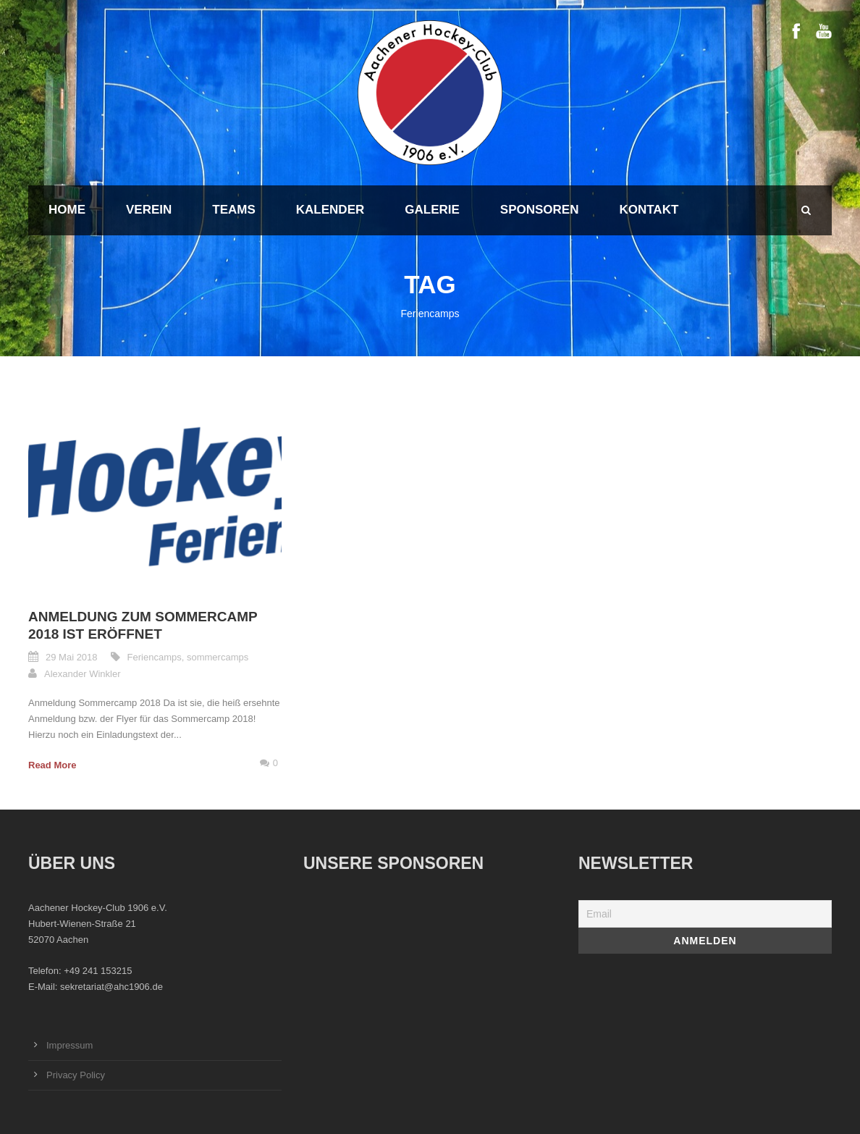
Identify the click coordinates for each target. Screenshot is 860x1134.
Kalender (330, 210)
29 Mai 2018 (72, 657)
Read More (52, 765)
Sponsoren (539, 210)
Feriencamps (154, 657)
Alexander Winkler (82, 673)
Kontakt (648, 210)
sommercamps (217, 657)
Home (67, 210)
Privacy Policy (75, 1075)
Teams (234, 210)
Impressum (69, 1045)
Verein (149, 210)
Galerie (432, 210)
